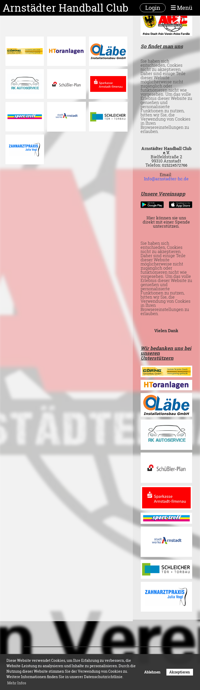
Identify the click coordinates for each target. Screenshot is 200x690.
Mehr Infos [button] (16, 682)
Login (152, 7)
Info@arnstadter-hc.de (166, 178)
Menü (181, 8)
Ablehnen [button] (152, 672)
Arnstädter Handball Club (65, 8)
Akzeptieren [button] (179, 672)
